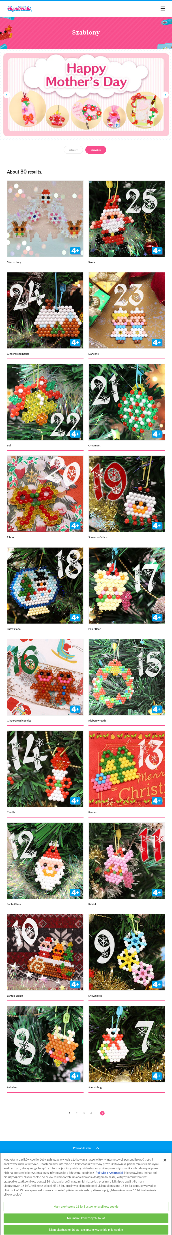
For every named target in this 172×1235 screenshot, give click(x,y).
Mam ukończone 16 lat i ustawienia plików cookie (86, 1210)
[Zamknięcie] (165, 1164)
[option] (86, 94)
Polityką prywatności (109, 1176)
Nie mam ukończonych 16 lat (86, 1222)
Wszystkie (96, 149)
